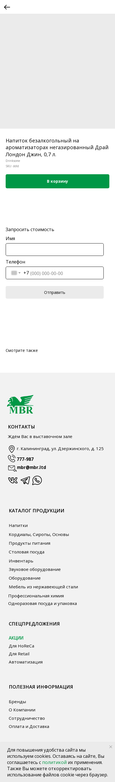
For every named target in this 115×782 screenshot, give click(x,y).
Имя (10, 238)
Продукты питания (29, 543)
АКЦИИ (16, 638)
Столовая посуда (26, 552)
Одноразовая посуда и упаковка (42, 603)
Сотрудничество (27, 718)
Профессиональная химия (36, 595)
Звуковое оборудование (35, 569)
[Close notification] (111, 747)
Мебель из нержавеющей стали (43, 586)
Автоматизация (26, 662)
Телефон (15, 262)
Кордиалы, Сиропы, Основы (39, 534)
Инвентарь (21, 561)
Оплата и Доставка (29, 726)
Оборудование (25, 578)
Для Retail (19, 653)
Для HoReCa (21, 646)
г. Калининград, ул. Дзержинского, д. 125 (60, 448)
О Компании (22, 709)
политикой (55, 762)
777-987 (25, 459)
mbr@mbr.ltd (31, 467)
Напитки (18, 525)
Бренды (17, 701)
